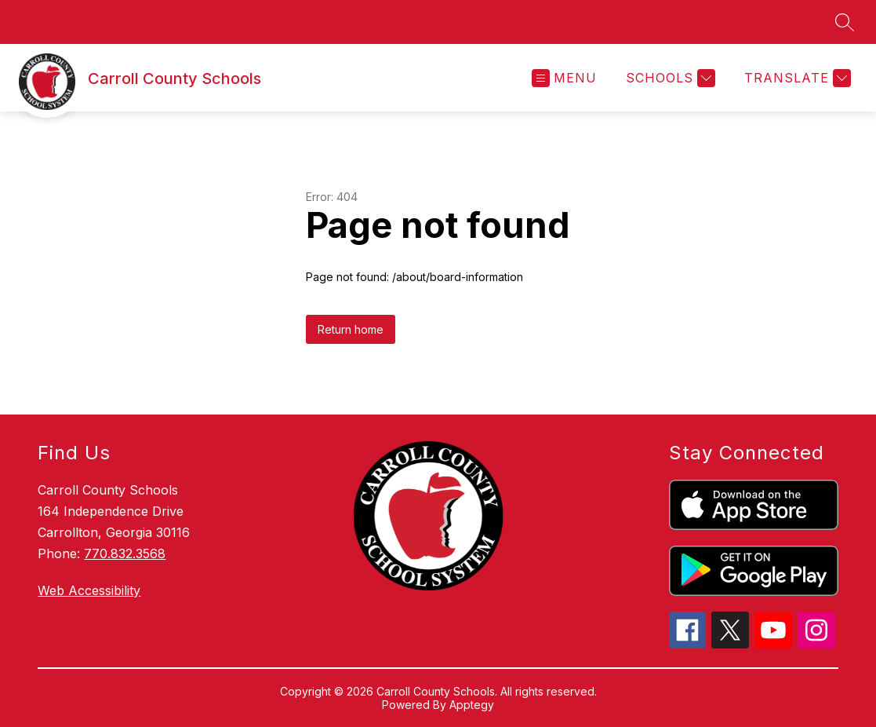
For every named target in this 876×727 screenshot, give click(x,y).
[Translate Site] (795, 78)
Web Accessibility (89, 590)
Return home (350, 329)
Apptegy (471, 704)
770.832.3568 (124, 553)
